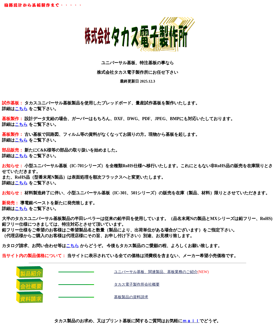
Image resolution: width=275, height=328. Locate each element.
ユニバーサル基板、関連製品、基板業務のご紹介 (156, 272)
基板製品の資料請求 (131, 297)
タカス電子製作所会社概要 (137, 284)
